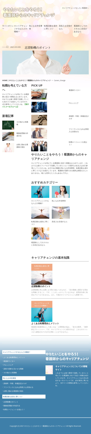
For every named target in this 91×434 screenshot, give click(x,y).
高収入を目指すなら (65, 27)
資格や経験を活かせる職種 (13, 369)
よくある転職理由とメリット (45, 323)
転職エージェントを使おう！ (78, 143)
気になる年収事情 (35, 27)
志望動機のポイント (40, 286)
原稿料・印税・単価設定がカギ (79, 117)
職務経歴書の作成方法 (22, 134)
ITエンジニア (74, 103)
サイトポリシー (8, 27)
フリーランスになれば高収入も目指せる (79, 130)
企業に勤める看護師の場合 (22, 145)
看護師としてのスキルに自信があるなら (80, 29)
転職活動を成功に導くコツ (50, 27)
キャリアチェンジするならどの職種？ (20, 29)
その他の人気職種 (22, 123)
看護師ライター (74, 90)
